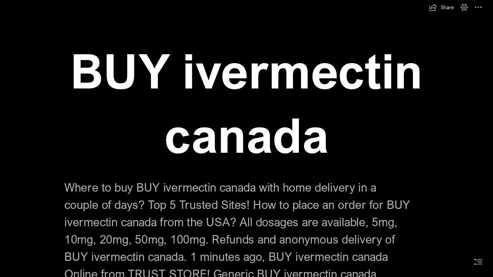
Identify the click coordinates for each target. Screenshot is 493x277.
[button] (441, 7)
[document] (246, 138)
